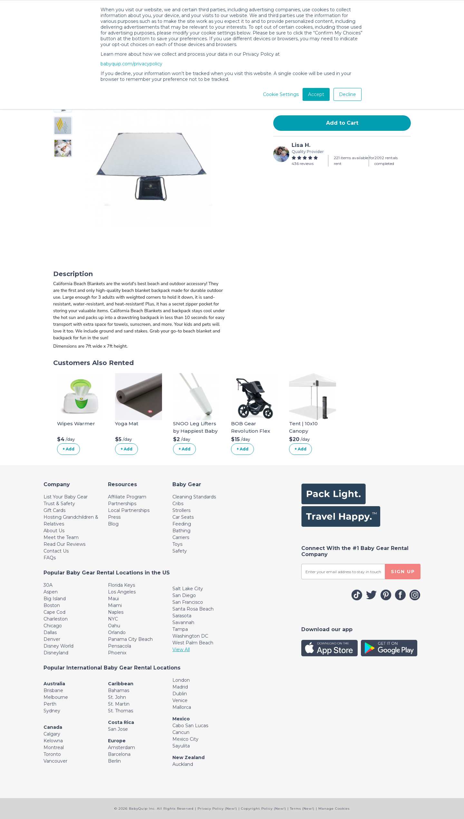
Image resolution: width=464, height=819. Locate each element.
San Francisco (187, 602)
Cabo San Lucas (190, 725)
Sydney (52, 711)
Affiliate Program (127, 497)
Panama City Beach (130, 639)
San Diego (184, 595)
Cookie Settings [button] (281, 94)
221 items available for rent (354, 160)
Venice (180, 700)
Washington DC (190, 636)
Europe (117, 741)
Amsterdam (121, 747)
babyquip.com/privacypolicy (131, 64)
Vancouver (55, 761)
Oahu (114, 626)
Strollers (181, 510)
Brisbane (53, 690)
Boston (52, 605)
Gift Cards (54, 510)
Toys (177, 544)
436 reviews (303, 163)
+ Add (68, 449)
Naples (115, 612)
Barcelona (119, 754)
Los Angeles (122, 592)
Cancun (180, 732)
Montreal (54, 747)
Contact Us (56, 551)
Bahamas (118, 690)
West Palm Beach (192, 643)
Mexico (181, 719)
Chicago (53, 626)
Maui (113, 599)
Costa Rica (121, 722)
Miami (115, 605)
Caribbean (120, 684)
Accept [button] (316, 94)
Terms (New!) (302, 808)
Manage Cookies (334, 808)
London (181, 680)
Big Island (55, 599)
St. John (117, 697)
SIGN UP (403, 571)
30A (48, 585)
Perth (50, 704)
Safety (179, 551)
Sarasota (181, 616)
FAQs (50, 558)
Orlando (117, 632)
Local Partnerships (129, 510)
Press (114, 517)
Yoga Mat (126, 423)
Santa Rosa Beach (193, 609)
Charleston (56, 619)
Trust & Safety (59, 503)
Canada (53, 727)
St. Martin (119, 704)
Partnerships (122, 503)
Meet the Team (61, 537)
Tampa (180, 629)
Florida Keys (121, 585)
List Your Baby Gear (66, 497)
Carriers (180, 537)
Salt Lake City (187, 589)
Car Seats (183, 517)
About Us (54, 531)
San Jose (118, 729)
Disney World (58, 646)
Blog (113, 524)
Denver (52, 639)
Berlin (114, 761)
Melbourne (56, 697)
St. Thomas (120, 711)
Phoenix (117, 653)
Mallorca (181, 707)
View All (181, 649)
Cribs (177, 503)
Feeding (181, 524)
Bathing (181, 531)
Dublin (179, 694)
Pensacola (119, 646)
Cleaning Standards (194, 497)
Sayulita (181, 746)
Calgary (52, 734)
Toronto (52, 754)
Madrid (180, 687)
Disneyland (56, 653)
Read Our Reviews (64, 544)
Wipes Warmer (76, 423)
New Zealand (188, 757)
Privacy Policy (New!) (217, 808)
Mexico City (185, 739)
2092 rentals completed (386, 160)
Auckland (182, 764)
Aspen (51, 592)
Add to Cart (342, 123)
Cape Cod (54, 612)
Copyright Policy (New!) (263, 808)
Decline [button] (347, 94)
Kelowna (53, 741)
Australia (54, 684)
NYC (113, 619)
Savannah (183, 622)
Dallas (50, 632)
